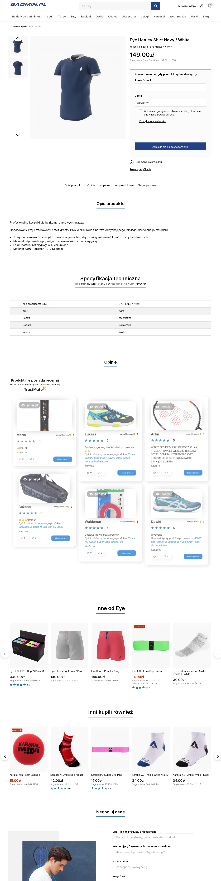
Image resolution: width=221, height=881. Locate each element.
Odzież (112, 16)
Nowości (159, 16)
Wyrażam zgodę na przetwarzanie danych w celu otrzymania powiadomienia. (172, 113)
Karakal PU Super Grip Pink (106, 774)
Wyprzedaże (178, 16)
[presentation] (161, 133)
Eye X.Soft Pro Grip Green (147, 671)
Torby (62, 16)
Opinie (91, 185)
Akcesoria (129, 16)
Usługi (145, 16)
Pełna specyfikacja (140, 169)
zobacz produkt (60, 458)
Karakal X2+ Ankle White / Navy (150, 774)
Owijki (100, 16)
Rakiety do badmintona (27, 16)
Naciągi (86, 16)
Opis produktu (74, 185)
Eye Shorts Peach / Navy (105, 671)
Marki (194, 16)
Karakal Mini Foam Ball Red (25, 774)
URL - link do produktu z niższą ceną (134, 831)
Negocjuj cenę (147, 185)
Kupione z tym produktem (117, 185)
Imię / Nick (119, 876)
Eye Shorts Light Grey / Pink (66, 671)
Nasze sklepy (187, 5)
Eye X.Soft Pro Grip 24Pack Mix (28, 671)
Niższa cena (120, 861)
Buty (73, 16)
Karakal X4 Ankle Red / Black (67, 774)
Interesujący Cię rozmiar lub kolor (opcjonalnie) (142, 846)
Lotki (50, 16)
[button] (31, 406)
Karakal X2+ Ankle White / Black (191, 774)
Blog (206, 16)
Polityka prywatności (152, 121)
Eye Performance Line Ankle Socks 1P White (189, 672)
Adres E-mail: (143, 80)
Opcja (138, 95)
